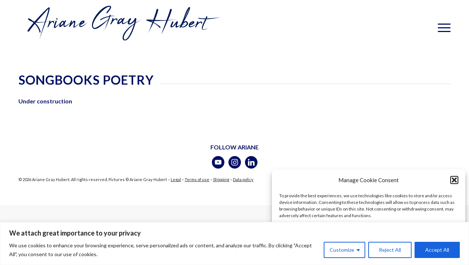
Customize (342, 250)
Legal (176, 179)
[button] (454, 180)
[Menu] (442, 27)
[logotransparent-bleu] (122, 27)
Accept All (437, 250)
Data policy (243, 179)
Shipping (221, 179)
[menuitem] (442, 27)
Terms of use (197, 179)
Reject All (390, 250)
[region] (234, 243)
